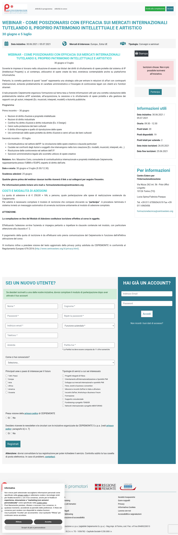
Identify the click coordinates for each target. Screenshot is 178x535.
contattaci (50, 456)
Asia (10, 382)
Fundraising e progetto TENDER (77, 402)
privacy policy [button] (23, 495)
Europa (11, 379)
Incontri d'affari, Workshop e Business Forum (83, 392)
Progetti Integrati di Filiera (75, 376)
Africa (10, 386)
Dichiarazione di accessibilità (72, 517)
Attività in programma (43, 9)
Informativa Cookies (126, 507)
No (14, 418)
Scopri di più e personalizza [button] (33, 528)
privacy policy (31, 413)
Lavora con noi (124, 511)
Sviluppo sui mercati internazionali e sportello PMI (84, 382)
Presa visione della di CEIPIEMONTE (30, 413)
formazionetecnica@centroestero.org (155, 211)
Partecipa (155, 92)
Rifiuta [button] (18, 522)
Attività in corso (61, 9)
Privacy (121, 504)
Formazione (69, 396)
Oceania (11, 392)
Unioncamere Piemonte (131, 487)
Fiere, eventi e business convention (79, 386)
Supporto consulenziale (74, 399)
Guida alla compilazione (155, 9)
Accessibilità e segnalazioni (129, 514)
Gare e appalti (124, 500)
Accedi (170, 9)
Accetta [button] (48, 522)
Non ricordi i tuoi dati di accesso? (147, 323)
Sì (9, 418)
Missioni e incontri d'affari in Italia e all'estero (82, 389)
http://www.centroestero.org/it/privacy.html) (57, 248)
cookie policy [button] (42, 503)
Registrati (13, 444)
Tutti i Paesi (13, 376)
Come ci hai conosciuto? (18, 357)
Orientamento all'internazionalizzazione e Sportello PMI (86, 379)
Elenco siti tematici (68, 504)
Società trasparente (126, 497)
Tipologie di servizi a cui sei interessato (81, 371)
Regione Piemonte (107, 487)
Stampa (141, 53)
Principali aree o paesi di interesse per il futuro (28, 371)
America (11, 389)
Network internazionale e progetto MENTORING (83, 406)
